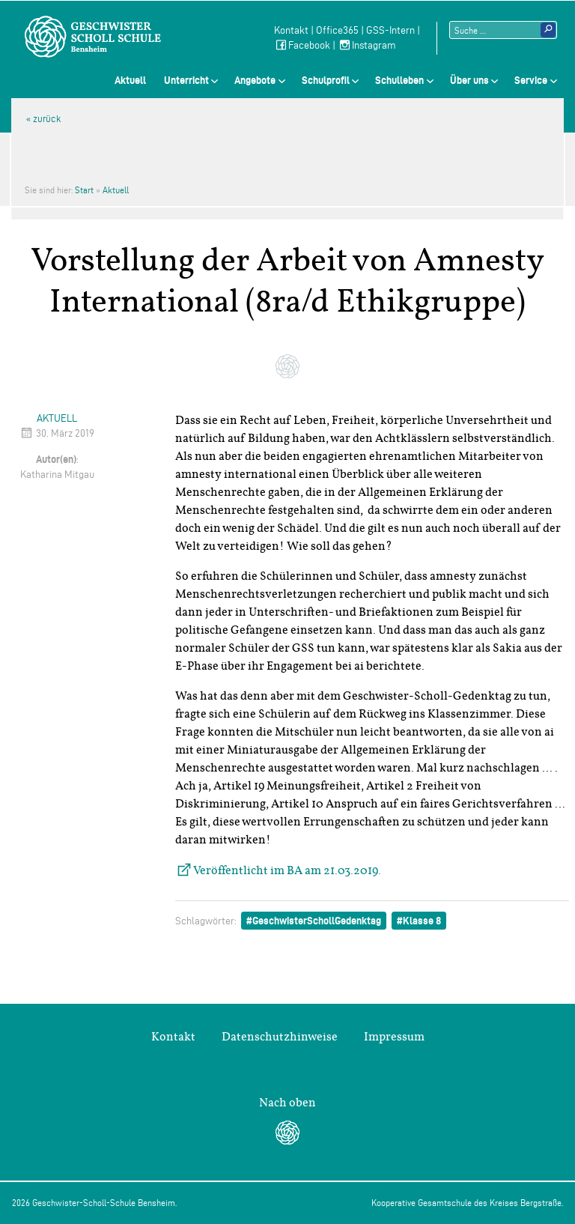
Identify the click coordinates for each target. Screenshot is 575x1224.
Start (84, 190)
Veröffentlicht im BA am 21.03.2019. (287, 870)
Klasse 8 (422, 921)
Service (530, 80)
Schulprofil (326, 80)
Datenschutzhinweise (280, 1036)
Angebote (255, 80)
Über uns (469, 80)
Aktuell (130, 80)
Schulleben (399, 80)
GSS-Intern (390, 30)
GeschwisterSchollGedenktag (316, 921)
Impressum (394, 1036)
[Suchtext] (503, 30)
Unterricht (186, 80)
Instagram (367, 45)
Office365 (337, 30)
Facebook (302, 45)
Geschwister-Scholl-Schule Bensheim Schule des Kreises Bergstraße (93, 37)
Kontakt (291, 30)
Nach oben (287, 1102)
